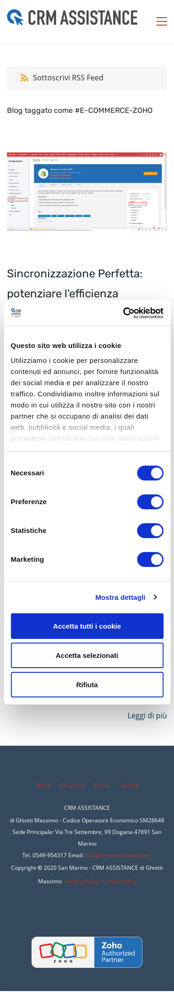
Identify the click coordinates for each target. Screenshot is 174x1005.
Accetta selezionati (87, 655)
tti (136, 785)
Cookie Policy (119, 881)
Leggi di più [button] (147, 715)
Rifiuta (87, 685)
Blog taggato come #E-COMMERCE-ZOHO (80, 110)
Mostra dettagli (120, 597)
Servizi (102, 785)
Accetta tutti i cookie (87, 626)
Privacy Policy (81, 881)
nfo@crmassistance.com (118, 855)
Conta (126, 785)
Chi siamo (72, 785)
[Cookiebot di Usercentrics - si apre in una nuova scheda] (123, 313)
